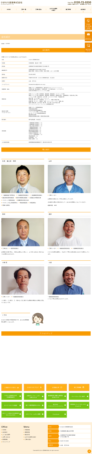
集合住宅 (27, 434)
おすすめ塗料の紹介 (53, 9)
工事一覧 (23, 9)
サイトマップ (6, 441)
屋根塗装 (27, 432)
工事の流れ (38, 9)
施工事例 (68, 9)
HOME (9, 9)
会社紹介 (83, 9)
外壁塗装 (27, 429)
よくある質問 (6, 434)
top (89, 451)
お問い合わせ (6, 437)
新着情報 (5, 439)
